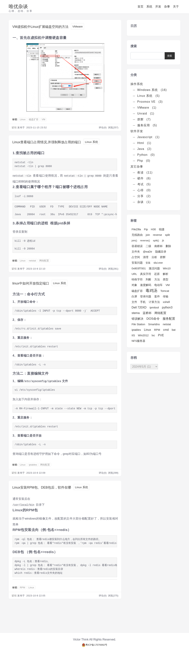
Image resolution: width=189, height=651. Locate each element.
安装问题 (137, 262)
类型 (165, 279)
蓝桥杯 (147, 313)
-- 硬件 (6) (142, 178)
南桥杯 (158, 246)
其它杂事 (138, 166)
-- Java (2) (142, 148)
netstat (32, 268)
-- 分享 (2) (142, 196)
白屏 (134, 296)
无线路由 (137, 234)
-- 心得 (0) (142, 190)
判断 (148, 279)
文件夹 (136, 251)
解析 (165, 273)
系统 (149, 6)
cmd (166, 329)
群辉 (163, 257)
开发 (158, 6)
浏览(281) (113, 276)
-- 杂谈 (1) (142, 202)
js (163, 240)
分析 (154, 257)
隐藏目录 (160, 251)
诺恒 (14, 128)
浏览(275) (113, 606)
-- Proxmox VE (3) (148, 101)
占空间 (136, 257)
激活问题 (154, 268)
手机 (143, 302)
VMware (96, 27)
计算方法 (154, 302)
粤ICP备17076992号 (94, 644)
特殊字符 (137, 279)
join (148, 234)
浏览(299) (113, 482)
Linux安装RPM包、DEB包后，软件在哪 (51, 496)
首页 (140, 6)
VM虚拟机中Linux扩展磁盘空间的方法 (49, 26)
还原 (157, 273)
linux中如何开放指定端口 (36, 291)
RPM (22, 597)
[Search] (148, 55)
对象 (134, 285)
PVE (161, 335)
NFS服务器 (138, 340)
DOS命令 (153, 318)
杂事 (167, 6)
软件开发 (138, 131)
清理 (145, 257)
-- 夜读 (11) (142, 172)
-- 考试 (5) (142, 184)
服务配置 (169, 318)
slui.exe (158, 262)
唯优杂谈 (18, 6)
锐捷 (161, 229)
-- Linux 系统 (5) (146, 95)
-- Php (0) (141, 160)
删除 (168, 246)
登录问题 (145, 296)
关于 (176, 6)
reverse (157, 234)
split (167, 234)
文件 (134, 302)
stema (136, 313)
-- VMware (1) (144, 107)
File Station (138, 324)
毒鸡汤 (151, 290)
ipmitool (154, 307)
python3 (167, 307)
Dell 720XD (139, 307)
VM (43, 120)
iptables (33, 474)
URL (134, 273)
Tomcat (164, 290)
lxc (153, 335)
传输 (165, 296)
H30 (153, 229)
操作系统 (138, 84)
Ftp (146, 229)
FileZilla (136, 229)
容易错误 (137, 246)
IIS (133, 335)
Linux (22, 120)
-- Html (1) (142, 143)
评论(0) (103, 128)
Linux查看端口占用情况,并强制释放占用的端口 (58, 142)
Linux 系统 (22, 149)
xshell (166, 302)
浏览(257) (113, 128)
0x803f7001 (139, 268)
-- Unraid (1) (143, 113)
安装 (148, 262)
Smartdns (154, 324)
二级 (148, 246)
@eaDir (147, 251)
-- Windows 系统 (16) (150, 89)
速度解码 (145, 285)
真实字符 (145, 273)
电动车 (158, 285)
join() (134, 240)
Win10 (167, 268)
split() (156, 240)
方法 (157, 279)
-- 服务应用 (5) (145, 125)
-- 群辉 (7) (142, 119)
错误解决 (137, 318)
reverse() (145, 240)
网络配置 (44, 268)
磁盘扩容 (33, 120)
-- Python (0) (144, 154)
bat (173, 329)
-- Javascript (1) (146, 137)
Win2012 (143, 335)
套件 (157, 296)
